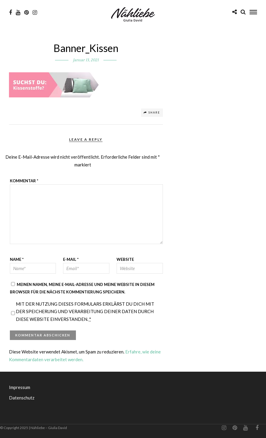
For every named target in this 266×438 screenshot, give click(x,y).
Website (125, 259)
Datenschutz (21, 397)
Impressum (19, 387)
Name (17, 259)
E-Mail (71, 259)
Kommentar (24, 180)
